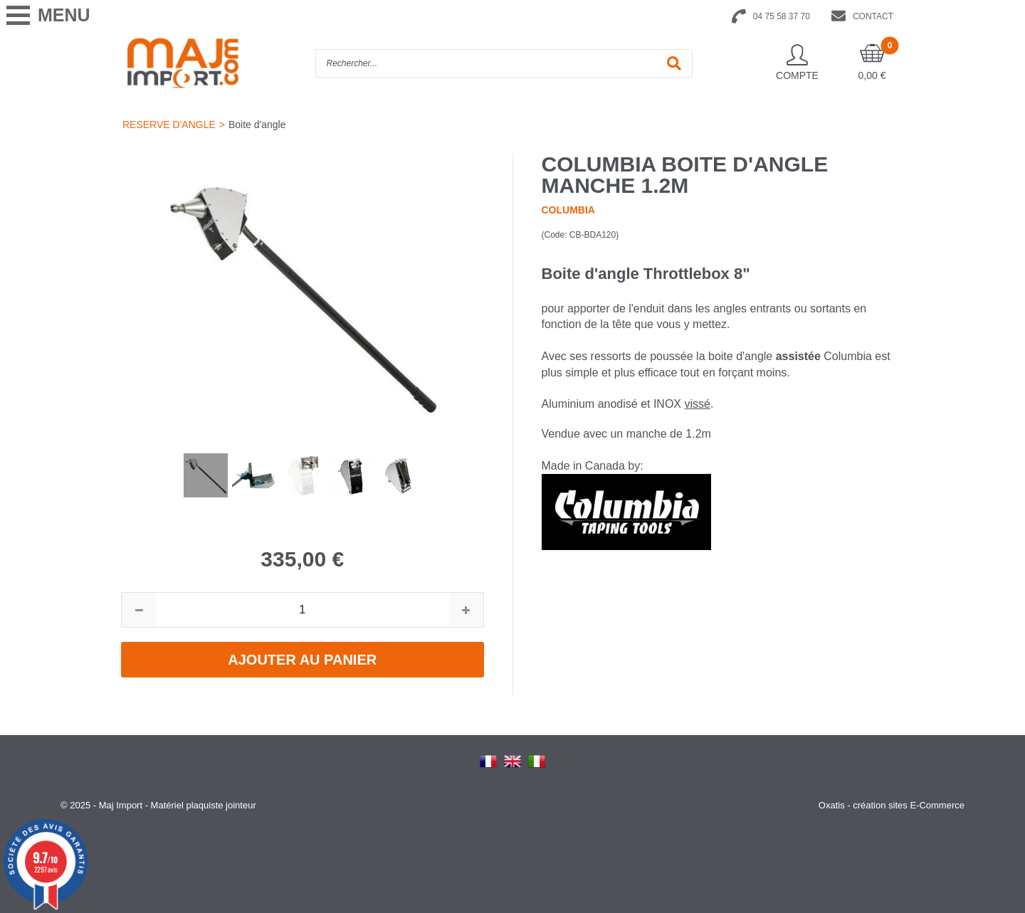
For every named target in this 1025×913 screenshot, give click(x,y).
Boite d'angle (257, 124)
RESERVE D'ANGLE (169, 124)
